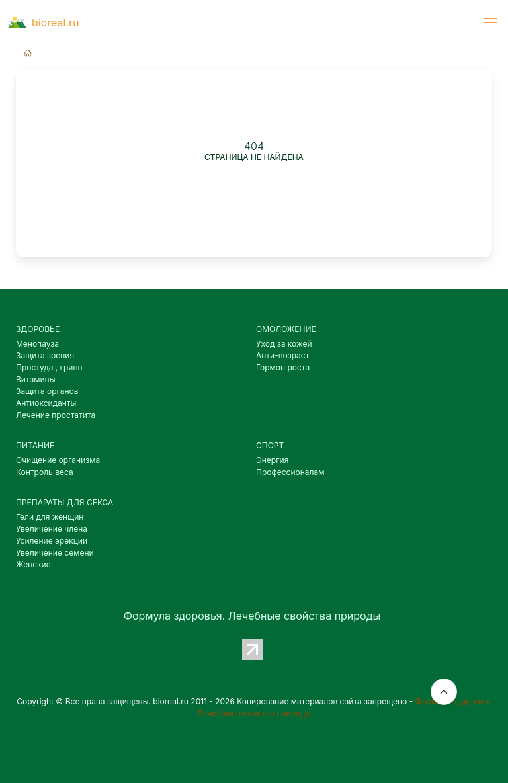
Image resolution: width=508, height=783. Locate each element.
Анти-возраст (282, 355)
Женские (33, 564)
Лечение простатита (55, 415)
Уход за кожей (284, 344)
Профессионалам (290, 472)
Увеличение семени (55, 552)
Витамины (36, 379)
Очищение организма (58, 460)
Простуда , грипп (49, 367)
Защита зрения (45, 355)
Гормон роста (283, 367)
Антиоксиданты (46, 403)
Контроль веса (44, 472)
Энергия (272, 460)
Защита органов (47, 391)
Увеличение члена (51, 529)
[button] (491, 22)
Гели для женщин (49, 517)
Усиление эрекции (51, 541)
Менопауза (37, 344)
